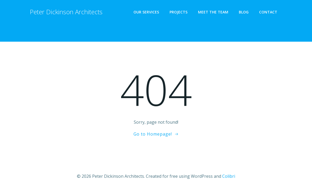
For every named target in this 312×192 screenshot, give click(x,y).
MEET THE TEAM (213, 12)
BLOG (244, 12)
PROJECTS (178, 12)
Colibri (228, 176)
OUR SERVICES (146, 12)
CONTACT (268, 12)
